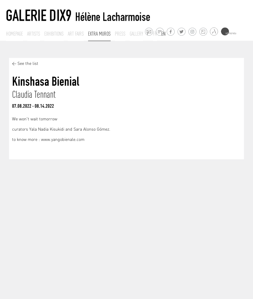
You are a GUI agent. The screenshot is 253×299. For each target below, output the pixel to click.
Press (120, 34)
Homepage (14, 34)
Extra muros (99, 34)
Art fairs (76, 34)
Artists (33, 34)
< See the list (25, 64)
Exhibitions (54, 34)
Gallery (136, 34)
